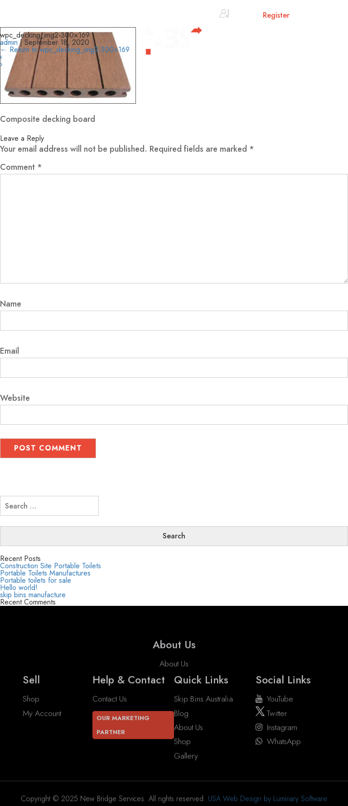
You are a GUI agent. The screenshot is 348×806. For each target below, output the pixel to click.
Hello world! (19, 587)
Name (10, 304)
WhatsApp (278, 742)
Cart (312, 17)
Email (9, 351)
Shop (31, 699)
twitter (271, 713)
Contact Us (109, 699)
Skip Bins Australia (203, 699)
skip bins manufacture (33, 595)
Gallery (186, 756)
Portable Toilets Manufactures (45, 573)
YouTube (274, 699)
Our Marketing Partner (123, 725)
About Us (174, 672)
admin (9, 42)
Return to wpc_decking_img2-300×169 (65, 49)
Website (15, 398)
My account (42, 713)
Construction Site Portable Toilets (50, 566)
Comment (21, 167)
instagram (276, 727)
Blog (181, 713)
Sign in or (254, 15)
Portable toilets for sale (35, 580)
